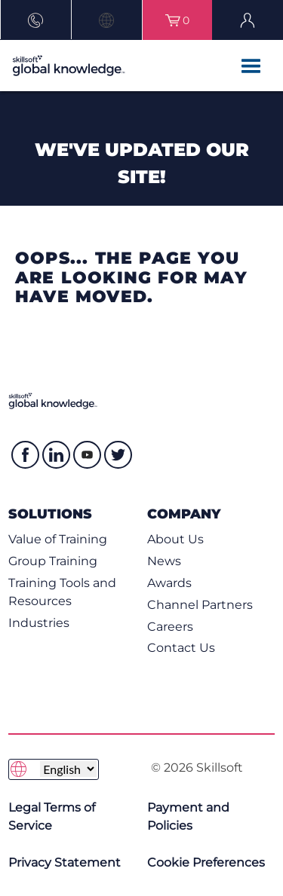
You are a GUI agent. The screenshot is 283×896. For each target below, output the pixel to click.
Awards (169, 583)
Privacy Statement (64, 862)
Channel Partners (200, 605)
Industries (38, 623)
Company (183, 513)
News (164, 561)
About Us (175, 539)
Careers (170, 626)
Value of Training (57, 539)
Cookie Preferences (206, 862)
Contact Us (181, 648)
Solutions (50, 513)
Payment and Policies (188, 816)
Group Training (52, 561)
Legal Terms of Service (51, 816)
